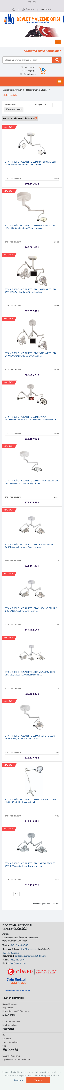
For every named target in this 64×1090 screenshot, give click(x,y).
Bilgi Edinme (7, 1008)
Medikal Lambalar (10, 95)
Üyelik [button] (28, 9)
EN (34, 2)
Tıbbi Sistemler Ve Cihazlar (36, 90)
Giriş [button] (46, 9)
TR (29, 2)
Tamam (38, 1080)
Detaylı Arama (28, 74)
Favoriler (28, 67)
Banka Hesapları (9, 1004)
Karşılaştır (28, 71)
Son (16, 894)
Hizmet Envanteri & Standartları (16, 1011)
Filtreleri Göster (14, 110)
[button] (35, 118)
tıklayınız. (19, 1080)
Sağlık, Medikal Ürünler (12, 90)
